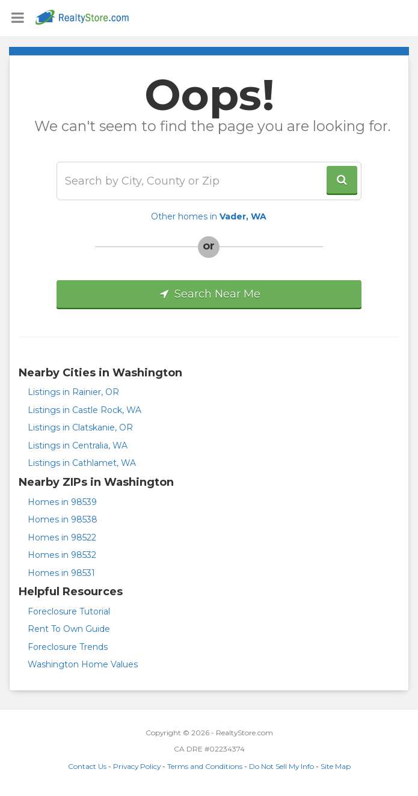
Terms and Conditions (204, 766)
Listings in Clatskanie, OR (80, 427)
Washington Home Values (83, 664)
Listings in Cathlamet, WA (82, 463)
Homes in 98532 (62, 555)
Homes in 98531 (61, 573)
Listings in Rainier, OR (73, 392)
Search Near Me (209, 294)
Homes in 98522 (62, 537)
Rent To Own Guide (69, 628)
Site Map (336, 766)
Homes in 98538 (62, 519)
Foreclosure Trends (68, 646)
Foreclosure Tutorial (69, 611)
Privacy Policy (137, 766)
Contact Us (87, 766)
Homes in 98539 (62, 502)
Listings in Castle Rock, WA (84, 410)
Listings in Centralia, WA (78, 445)
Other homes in (208, 216)
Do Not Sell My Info (281, 766)
